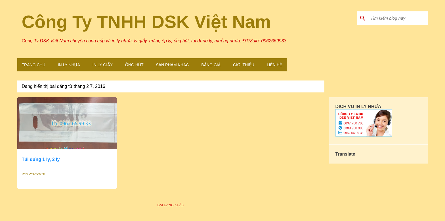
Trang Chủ (33, 65)
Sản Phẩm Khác (172, 65)
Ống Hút (134, 65)
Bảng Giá (211, 65)
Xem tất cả (309, 87)
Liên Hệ (274, 65)
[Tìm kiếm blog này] (398, 18)
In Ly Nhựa (69, 65)
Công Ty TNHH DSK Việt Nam (146, 22)
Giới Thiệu (243, 65)
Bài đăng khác (170, 205)
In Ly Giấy (103, 65)
